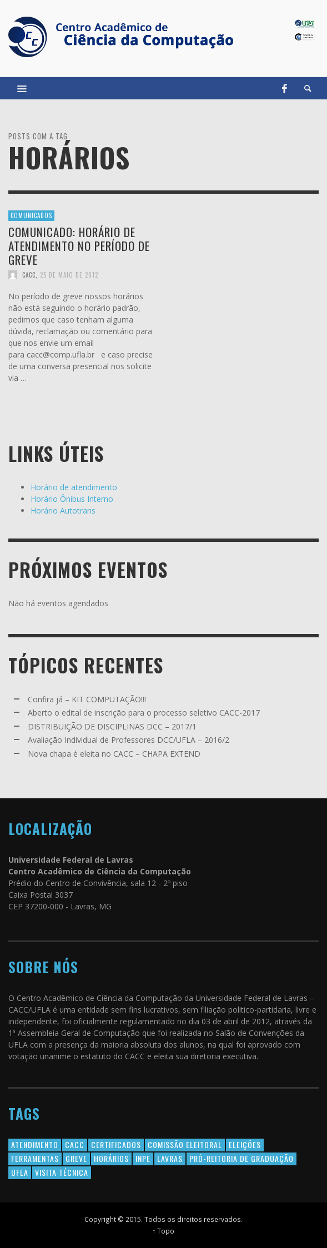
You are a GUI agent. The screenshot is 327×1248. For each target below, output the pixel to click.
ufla (19, 1172)
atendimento (34, 1144)
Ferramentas (35, 1158)
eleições (245, 1144)
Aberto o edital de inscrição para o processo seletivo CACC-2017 (144, 712)
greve (76, 1158)
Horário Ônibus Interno (72, 499)
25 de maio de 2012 (69, 274)
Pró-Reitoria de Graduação (241, 1158)
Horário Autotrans (63, 510)
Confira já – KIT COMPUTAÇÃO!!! (87, 699)
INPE (142, 1158)
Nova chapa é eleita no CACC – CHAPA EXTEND (114, 753)
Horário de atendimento (74, 487)
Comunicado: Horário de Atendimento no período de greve (79, 245)
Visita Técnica (61, 1172)
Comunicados (31, 215)
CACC (29, 274)
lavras (170, 1158)
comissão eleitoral (185, 1144)
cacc (74, 1144)
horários (111, 1158)
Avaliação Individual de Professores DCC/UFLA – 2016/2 (128, 739)
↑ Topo (164, 1230)
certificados (116, 1144)
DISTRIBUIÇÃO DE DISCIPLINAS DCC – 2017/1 (112, 726)
